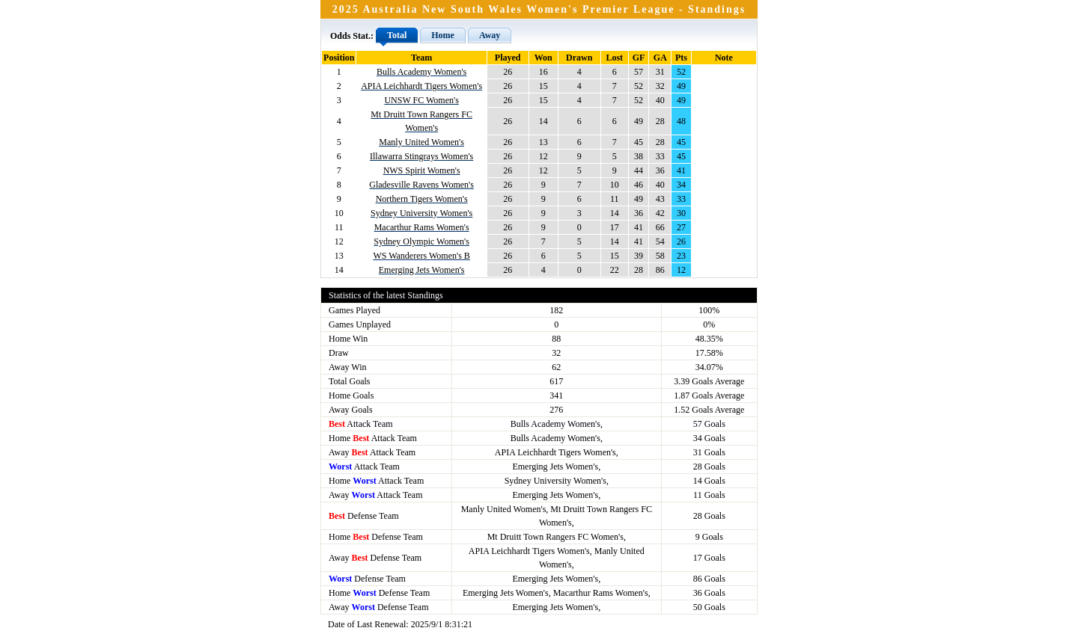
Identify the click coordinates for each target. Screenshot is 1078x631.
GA (660, 57)
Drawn (579, 57)
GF (639, 57)
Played (508, 57)
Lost (614, 57)
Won (543, 57)
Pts (681, 57)
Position (338, 57)
